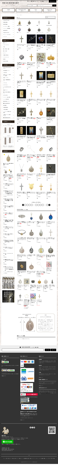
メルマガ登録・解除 (31, 1)
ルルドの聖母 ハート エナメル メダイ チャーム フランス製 (31, 222)
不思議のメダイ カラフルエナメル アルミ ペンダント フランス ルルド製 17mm (33, 301)
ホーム (4, 458)
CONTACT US (49, 10)
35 (47, 204)
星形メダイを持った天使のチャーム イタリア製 (9, 234)
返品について (21, 458)
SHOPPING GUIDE (22, 10)
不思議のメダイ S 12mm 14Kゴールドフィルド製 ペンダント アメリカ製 (21, 272)
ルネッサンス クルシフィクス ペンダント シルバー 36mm (21, 45)
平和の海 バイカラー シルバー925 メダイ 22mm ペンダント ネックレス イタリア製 (41, 256)
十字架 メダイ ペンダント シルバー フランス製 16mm (20, 286)
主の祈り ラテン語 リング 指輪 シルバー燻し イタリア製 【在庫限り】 (33, 286)
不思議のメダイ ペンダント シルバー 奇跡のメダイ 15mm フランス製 (41, 222)
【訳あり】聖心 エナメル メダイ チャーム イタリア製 (41, 63)
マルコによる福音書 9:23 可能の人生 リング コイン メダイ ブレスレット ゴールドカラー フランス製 (21, 239)
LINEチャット (48, 392)
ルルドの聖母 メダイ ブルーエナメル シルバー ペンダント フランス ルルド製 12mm (50, 222)
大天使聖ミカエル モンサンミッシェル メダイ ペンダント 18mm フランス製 (9, 227)
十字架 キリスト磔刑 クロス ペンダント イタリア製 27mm (31, 118)
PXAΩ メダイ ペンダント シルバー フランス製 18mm (31, 174)
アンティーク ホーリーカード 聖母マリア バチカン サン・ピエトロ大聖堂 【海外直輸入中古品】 (31, 136)
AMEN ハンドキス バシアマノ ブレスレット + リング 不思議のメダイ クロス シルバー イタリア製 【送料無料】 (31, 156)
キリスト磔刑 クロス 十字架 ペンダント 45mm (20, 300)
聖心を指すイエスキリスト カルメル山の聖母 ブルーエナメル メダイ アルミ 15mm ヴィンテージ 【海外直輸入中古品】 (9, 192)
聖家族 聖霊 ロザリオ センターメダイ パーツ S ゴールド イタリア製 (31, 193)
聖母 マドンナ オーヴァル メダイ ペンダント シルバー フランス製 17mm (41, 238)
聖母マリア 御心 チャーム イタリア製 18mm (52, 286)
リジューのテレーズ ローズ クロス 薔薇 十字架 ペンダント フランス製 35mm (21, 82)
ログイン (47, 1)
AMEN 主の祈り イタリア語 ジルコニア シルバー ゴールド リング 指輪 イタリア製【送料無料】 (41, 156)
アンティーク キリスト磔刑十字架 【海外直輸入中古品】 (50, 45)
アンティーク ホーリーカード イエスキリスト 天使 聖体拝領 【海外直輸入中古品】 (50, 82)
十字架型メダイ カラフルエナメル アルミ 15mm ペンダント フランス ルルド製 (49, 269)
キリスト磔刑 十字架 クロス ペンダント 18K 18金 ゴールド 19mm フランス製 (31, 100)
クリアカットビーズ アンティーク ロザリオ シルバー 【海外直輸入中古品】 (21, 118)
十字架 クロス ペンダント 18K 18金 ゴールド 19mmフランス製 (50, 100)
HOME (8, 10)
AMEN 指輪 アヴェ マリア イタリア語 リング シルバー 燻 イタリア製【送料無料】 (21, 63)
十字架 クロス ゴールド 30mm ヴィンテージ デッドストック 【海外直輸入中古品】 (31, 63)
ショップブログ (48, 458)
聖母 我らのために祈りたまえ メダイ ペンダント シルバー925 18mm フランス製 (21, 256)
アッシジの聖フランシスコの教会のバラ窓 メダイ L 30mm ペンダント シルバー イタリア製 (45, 287)
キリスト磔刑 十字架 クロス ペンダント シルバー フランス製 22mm (50, 238)
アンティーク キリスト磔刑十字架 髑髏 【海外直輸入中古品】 (50, 136)
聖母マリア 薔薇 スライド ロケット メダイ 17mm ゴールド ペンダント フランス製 (50, 63)
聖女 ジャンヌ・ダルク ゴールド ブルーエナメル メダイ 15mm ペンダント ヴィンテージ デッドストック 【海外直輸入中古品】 (9, 268)
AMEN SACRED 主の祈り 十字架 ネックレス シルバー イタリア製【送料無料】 (21, 174)
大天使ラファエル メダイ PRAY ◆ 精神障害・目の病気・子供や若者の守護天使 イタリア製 (9, 220)
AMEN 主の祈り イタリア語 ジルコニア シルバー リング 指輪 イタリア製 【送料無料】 (50, 155)
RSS (51, 458)
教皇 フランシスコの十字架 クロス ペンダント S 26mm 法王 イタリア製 (10, 176)
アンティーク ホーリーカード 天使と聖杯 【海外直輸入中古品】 (21, 100)
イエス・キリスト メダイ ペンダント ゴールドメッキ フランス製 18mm (39, 286)
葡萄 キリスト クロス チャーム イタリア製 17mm (31, 81)
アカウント (37, 1)
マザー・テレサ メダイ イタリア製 (9, 254)
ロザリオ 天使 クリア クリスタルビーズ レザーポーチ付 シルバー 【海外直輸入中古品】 (50, 118)
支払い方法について (9, 458)
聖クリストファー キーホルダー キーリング (26, 286)
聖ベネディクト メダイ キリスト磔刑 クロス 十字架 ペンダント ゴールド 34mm (41, 193)
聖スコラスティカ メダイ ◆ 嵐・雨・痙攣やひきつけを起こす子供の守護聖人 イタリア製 (9, 199)
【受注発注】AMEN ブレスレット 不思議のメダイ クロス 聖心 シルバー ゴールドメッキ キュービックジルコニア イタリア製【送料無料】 (26, 302)
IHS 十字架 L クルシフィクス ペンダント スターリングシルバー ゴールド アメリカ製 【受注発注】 (41, 137)
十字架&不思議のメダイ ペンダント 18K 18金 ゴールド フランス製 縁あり (50, 193)
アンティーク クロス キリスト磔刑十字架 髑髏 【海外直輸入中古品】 (50, 174)
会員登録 (42, 1)
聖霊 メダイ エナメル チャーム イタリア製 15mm (41, 118)
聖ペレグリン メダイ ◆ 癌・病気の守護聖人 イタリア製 (8, 164)
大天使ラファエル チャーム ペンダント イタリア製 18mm (9, 248)
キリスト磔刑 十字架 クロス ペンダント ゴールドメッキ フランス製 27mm (41, 174)
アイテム (52, 1)
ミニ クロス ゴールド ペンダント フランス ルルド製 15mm (39, 301)
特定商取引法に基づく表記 (27, 458)
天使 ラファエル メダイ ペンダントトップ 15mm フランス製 (31, 272)
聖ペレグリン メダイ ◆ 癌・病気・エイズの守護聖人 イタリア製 (9, 206)
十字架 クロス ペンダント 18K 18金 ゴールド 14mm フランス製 (41, 100)
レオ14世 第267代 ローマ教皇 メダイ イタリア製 (31, 255)
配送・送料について (15, 458)
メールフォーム (42, 392)
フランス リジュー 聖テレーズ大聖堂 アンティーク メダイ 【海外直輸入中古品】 (41, 45)
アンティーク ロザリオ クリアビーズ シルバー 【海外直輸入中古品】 (31, 45)
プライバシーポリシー (35, 458)
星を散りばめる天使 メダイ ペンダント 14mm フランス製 (31, 238)
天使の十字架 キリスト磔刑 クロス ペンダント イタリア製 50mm (21, 193)
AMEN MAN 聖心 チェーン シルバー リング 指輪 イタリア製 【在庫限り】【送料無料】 (21, 155)
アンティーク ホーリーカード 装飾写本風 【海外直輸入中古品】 (21, 136)
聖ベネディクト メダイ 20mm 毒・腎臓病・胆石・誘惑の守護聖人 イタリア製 (50, 256)
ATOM (54, 458)
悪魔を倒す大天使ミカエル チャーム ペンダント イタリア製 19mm (9, 260)
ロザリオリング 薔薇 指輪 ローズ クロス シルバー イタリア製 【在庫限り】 (21, 222)
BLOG (35, 10)
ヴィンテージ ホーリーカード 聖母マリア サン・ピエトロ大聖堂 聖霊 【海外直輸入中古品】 (41, 82)
